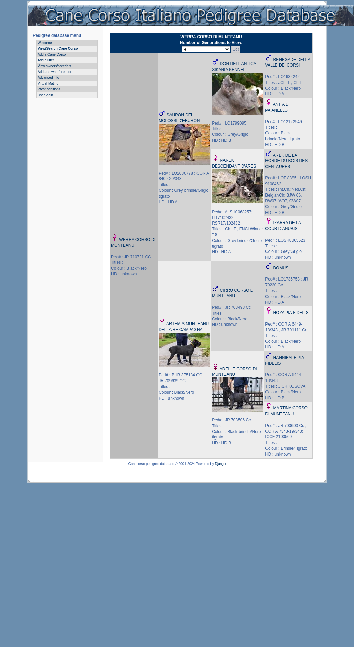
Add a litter (46, 60)
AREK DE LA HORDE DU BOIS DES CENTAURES (286, 161)
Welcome (45, 43)
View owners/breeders (54, 66)
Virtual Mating (48, 83)
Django (220, 464)
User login (45, 95)
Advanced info (48, 78)
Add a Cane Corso (52, 54)
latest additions (49, 89)
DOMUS (280, 267)
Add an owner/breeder (54, 72)
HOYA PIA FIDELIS (290, 312)
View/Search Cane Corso (58, 49)
